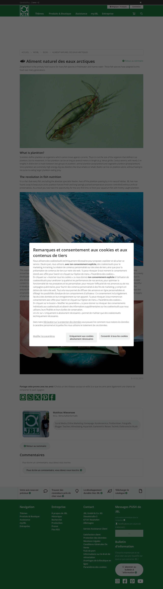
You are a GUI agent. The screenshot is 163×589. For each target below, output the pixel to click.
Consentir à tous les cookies (114, 336)
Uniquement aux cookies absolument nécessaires (81, 337)
